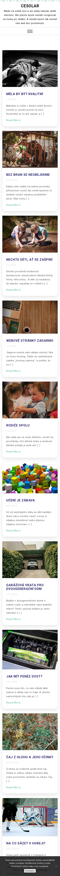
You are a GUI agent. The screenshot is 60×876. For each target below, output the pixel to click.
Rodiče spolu (18, 425)
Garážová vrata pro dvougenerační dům (25, 587)
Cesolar (30, 6)
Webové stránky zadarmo (29, 340)
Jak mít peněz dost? (24, 676)
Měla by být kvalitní (24, 94)
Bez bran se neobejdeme (28, 175)
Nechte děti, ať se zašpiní (29, 259)
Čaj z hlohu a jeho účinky (29, 757)
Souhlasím (30, 871)
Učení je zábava (20, 500)
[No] (56, 866)
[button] (30, 31)
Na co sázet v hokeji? (26, 843)
